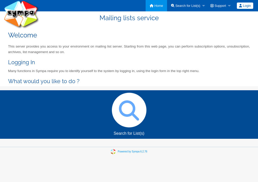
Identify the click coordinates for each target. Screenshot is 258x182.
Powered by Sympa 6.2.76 (132, 151)
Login (245, 6)
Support (218, 6)
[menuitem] (156, 5)
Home (156, 6)
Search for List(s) (185, 6)
